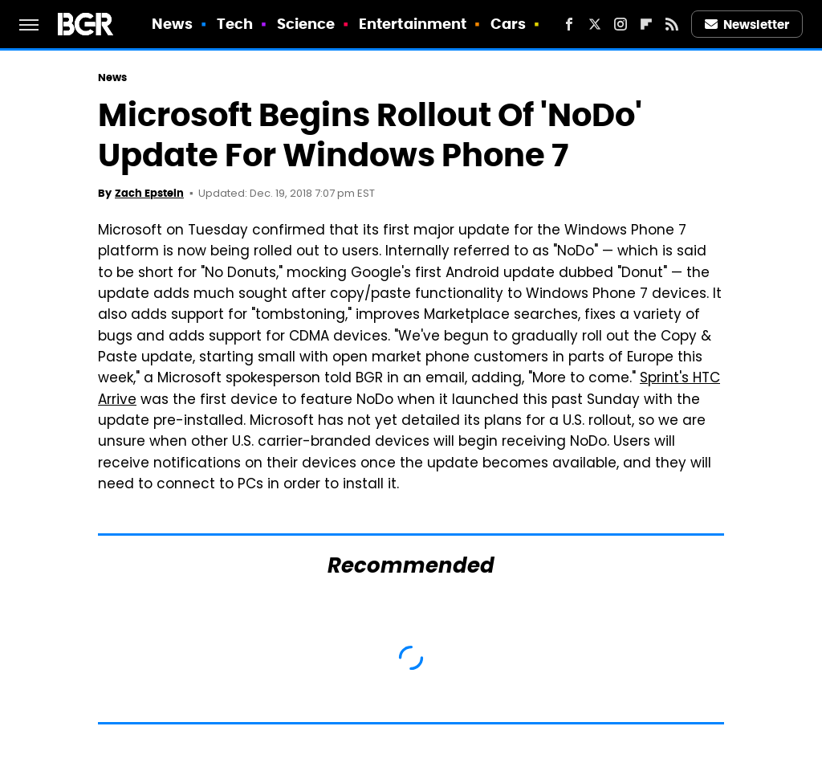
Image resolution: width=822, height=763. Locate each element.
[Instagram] (620, 24)
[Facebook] (569, 24)
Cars (508, 23)
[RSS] (671, 24)
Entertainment (412, 23)
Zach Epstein (149, 193)
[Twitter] (594, 24)
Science (306, 23)
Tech (235, 23)
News (172, 23)
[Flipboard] (646, 24)
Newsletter (747, 24)
